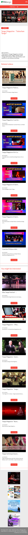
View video (14, 98)
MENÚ (14, 7)
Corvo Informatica (23, 532)
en (26, 2)
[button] (14, 77)
